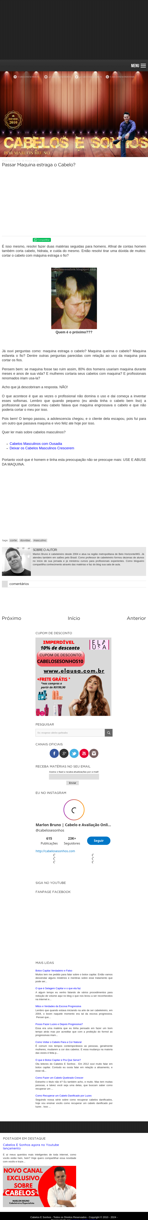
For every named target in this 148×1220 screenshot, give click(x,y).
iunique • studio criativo (84, 1209)
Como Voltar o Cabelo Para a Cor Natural (58, 1031)
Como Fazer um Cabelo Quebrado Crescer (59, 1067)
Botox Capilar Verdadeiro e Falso (53, 960)
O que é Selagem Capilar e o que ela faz (58, 978)
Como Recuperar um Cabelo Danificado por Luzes (63, 1085)
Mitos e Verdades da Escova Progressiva (58, 996)
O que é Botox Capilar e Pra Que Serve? (58, 1049)
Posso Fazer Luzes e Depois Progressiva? (59, 1013)
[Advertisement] (74, 30)
